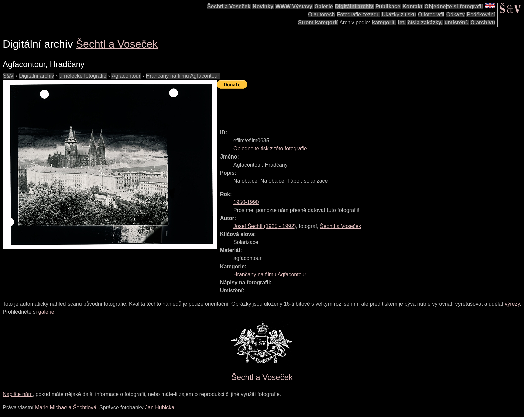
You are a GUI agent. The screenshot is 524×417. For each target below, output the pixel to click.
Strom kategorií (317, 22)
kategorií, (384, 22)
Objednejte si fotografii (453, 6)
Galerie (323, 6)
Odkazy (455, 14)
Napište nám (18, 394)
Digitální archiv (354, 6)
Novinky (263, 6)
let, (402, 22)
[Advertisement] (338, 106)
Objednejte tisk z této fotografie (270, 148)
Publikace (387, 6)
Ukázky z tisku (399, 14)
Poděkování (481, 14)
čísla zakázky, (425, 22)
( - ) (264, 226)
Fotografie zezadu (358, 14)
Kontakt (412, 6)
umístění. (456, 22)
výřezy (512, 304)
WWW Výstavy (294, 6)
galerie (46, 312)
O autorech (321, 14)
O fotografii (431, 14)
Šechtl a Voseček (229, 6)
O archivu (482, 22)
